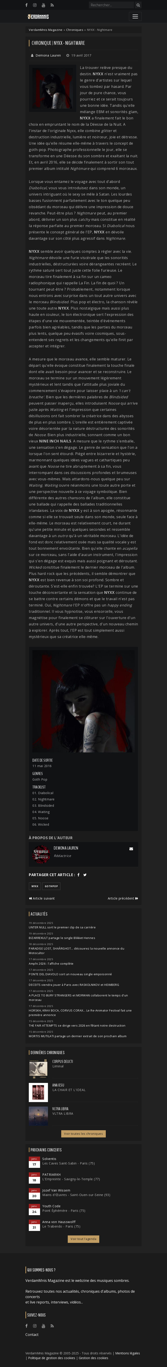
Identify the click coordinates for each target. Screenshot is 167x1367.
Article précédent (123, 898)
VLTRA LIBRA (60, 1109)
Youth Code (51, 1206)
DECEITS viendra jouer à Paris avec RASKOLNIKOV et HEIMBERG (74, 985)
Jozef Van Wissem (56, 1190)
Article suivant (42, 898)
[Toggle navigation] (135, 16)
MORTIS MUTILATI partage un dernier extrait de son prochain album (77, 1036)
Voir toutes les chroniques (83, 1134)
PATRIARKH (51, 1174)
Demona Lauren (48, 55)
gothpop (51, 886)
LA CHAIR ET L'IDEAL (69, 1090)
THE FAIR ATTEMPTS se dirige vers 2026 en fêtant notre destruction (77, 1026)
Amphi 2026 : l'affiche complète (51, 964)
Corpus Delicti (62, 1061)
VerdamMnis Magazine (46, 30)
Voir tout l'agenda (83, 1239)
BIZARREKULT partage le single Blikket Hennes (62, 938)
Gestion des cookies (93, 1358)
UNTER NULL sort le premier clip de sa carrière (62, 927)
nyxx (35, 886)
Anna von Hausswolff (59, 1222)
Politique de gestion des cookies (51, 1358)
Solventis (49, 1159)
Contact (31, 1334)
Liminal (58, 1066)
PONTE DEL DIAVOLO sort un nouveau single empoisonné (70, 974)
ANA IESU (58, 1085)
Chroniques (74, 30)
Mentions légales (127, 1353)
